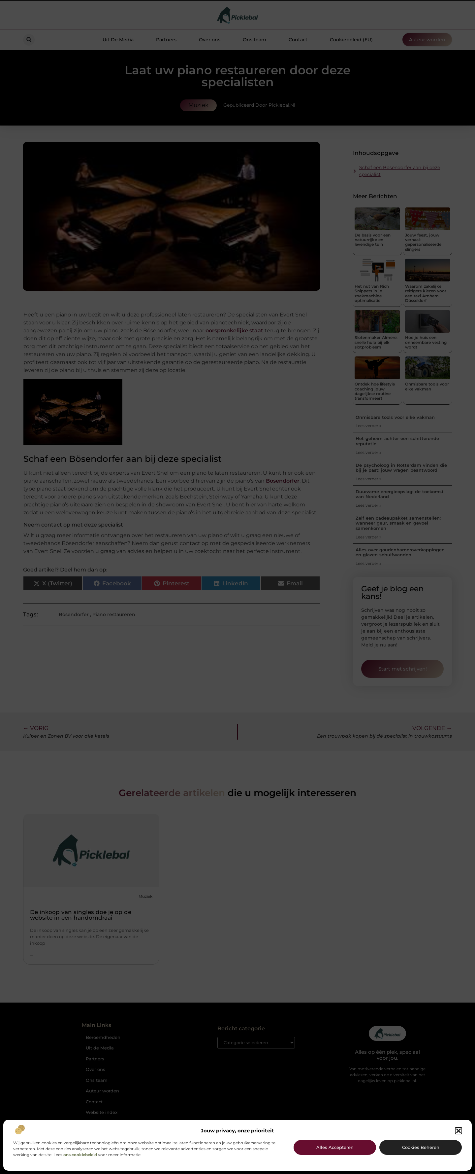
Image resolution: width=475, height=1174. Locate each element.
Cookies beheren (420, 1147)
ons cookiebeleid (80, 1154)
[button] (458, 1130)
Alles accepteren (335, 1147)
